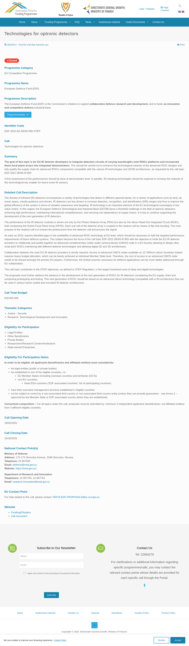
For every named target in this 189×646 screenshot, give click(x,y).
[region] (94, 640)
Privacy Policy (168, 613)
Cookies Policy (142, 613)
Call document (19, 516)
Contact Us (73, 613)
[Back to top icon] (94, 625)
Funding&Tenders (21, 512)
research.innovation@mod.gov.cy (31, 481)
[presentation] (41, 584)
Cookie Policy (60, 640)
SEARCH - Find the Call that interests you (26, 44)
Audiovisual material (45, 613)
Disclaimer (117, 613)
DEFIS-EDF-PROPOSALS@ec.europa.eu (76, 497)
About (20, 613)
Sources (95, 613)
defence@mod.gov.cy (25, 464)
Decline (161, 640)
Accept (178, 640)
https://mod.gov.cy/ (26, 468)
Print (181, 44)
